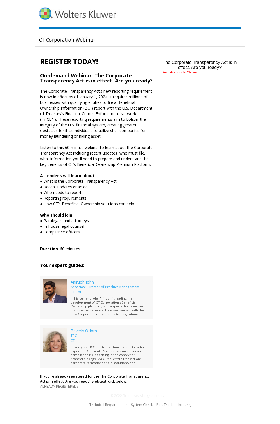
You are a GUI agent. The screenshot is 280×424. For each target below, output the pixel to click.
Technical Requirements (108, 404)
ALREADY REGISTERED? (59, 386)
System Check (142, 404)
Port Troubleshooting (173, 404)
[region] (140, 24)
